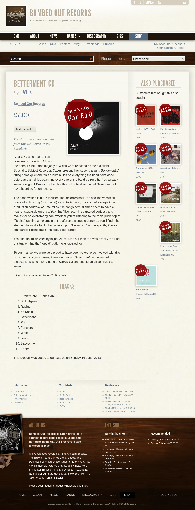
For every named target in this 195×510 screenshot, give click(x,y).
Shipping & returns (22, 395)
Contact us (19, 402)
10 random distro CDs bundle (118, 469)
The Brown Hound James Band (47, 457)
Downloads (91, 44)
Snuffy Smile (65, 395)
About (34, 36)
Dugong (66, 461)
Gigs (120, 36)
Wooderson (43, 477)
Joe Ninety (74, 465)
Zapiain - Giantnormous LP (117, 462)
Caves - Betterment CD (162, 443)
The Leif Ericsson (42, 469)
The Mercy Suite (63, 469)
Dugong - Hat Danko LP (162, 439)
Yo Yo (62, 406)
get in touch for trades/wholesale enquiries (63, 485)
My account (162, 44)
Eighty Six (78, 461)
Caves (26, 92)
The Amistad (69, 453)
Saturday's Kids (57, 473)
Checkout (178, 44)
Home (16, 36)
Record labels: (143, 58)
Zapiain (60, 477)
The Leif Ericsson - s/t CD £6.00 (120, 408)
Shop (139, 36)
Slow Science (76, 473)
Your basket (165, 47)
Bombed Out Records (61, 12)
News (54, 36)
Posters (65, 44)
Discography (96, 36)
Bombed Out (65, 391)
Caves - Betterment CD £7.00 (119, 391)
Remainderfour (37, 473)
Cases (42, 44)
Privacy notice (20, 399)
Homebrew (40, 465)
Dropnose (54, 461)
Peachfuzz (81, 469)
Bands (70, 494)
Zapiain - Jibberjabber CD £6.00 (120, 412)
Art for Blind (64, 402)
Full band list (20, 391)
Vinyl (77, 44)
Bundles (108, 44)
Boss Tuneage (66, 399)
